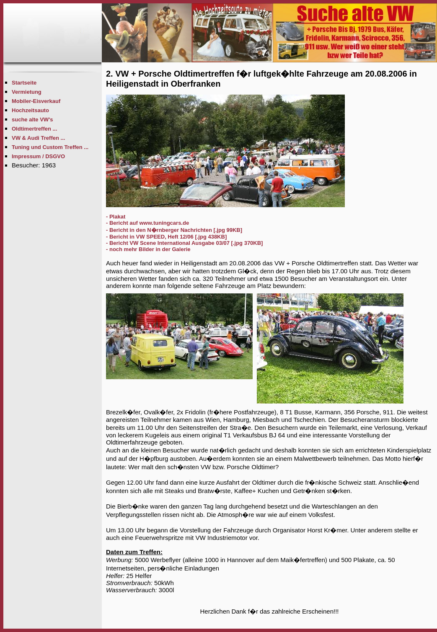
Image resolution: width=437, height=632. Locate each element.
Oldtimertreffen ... (34, 129)
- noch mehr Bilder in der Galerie (148, 249)
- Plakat (115, 216)
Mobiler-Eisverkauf (36, 101)
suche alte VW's (32, 119)
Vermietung (26, 92)
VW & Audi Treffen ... (38, 138)
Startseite (24, 83)
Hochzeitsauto (30, 110)
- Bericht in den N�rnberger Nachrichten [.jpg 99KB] (174, 230)
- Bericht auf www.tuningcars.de (147, 223)
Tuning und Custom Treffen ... (50, 147)
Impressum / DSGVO (38, 156)
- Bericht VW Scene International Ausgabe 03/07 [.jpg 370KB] (184, 243)
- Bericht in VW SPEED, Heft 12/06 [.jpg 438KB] (166, 237)
